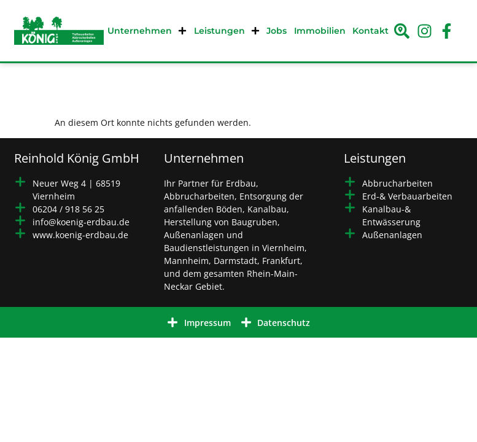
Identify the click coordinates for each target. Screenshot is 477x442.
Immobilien (320, 30)
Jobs (276, 30)
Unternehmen (147, 30)
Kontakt (370, 30)
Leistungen (227, 30)
